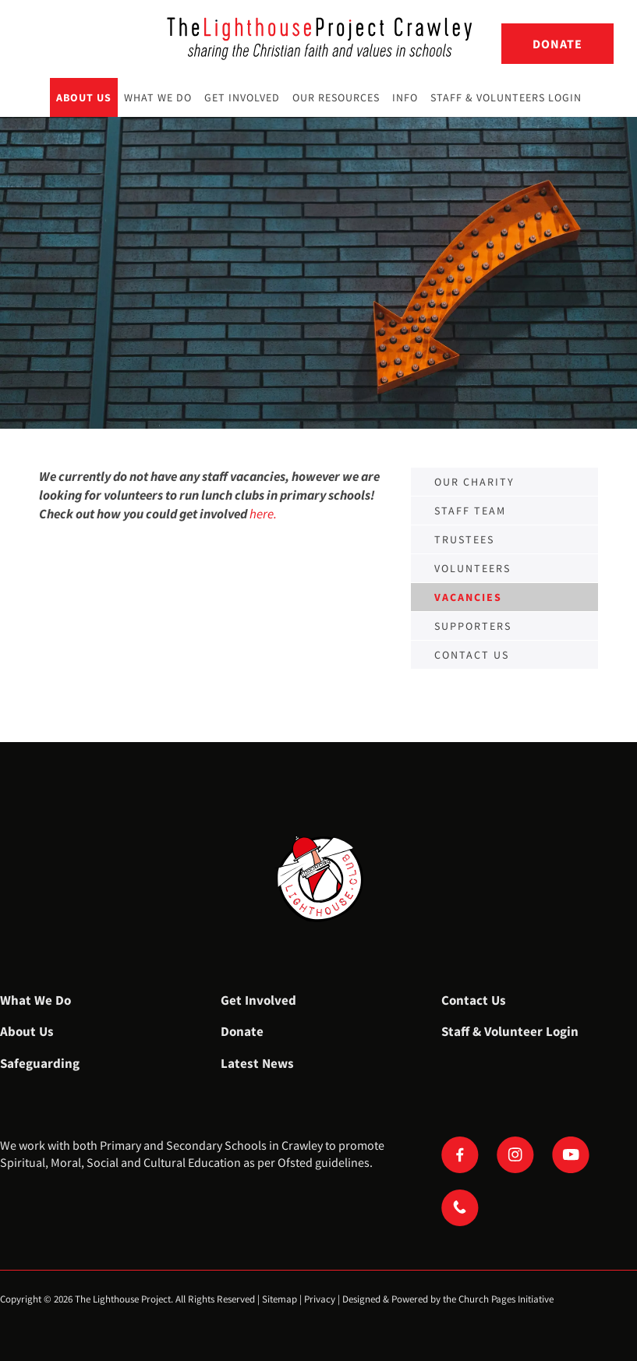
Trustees (464, 539)
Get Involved (242, 97)
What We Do (158, 97)
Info (405, 97)
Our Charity (474, 482)
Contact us (471, 655)
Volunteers (472, 568)
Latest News (257, 1063)
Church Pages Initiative (506, 1299)
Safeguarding (40, 1063)
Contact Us (473, 1000)
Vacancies (468, 597)
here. (263, 513)
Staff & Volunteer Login (510, 1031)
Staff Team (470, 511)
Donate (557, 43)
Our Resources (336, 97)
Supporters (472, 626)
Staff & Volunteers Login (506, 97)
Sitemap (279, 1299)
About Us (83, 97)
